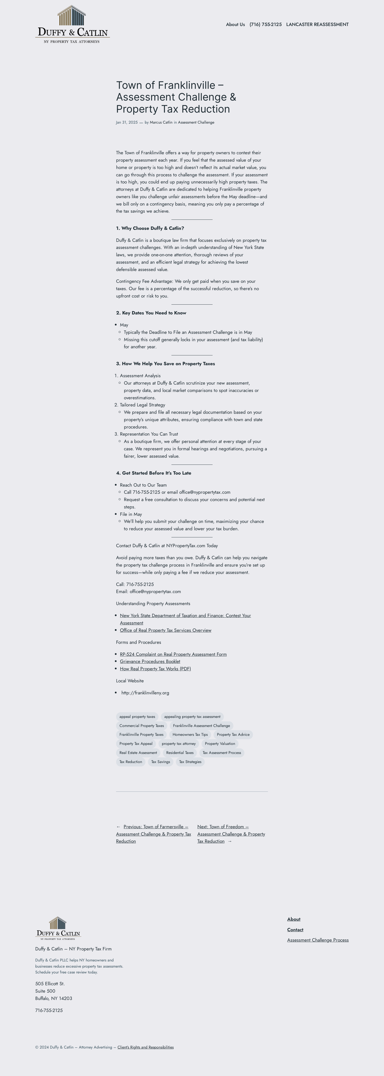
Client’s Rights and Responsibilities (146, 1047)
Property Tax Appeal (136, 743)
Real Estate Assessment (138, 752)
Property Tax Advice (233, 734)
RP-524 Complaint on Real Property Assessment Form (173, 654)
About (293, 919)
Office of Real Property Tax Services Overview (165, 630)
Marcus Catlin (161, 122)
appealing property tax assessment (192, 716)
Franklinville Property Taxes (141, 734)
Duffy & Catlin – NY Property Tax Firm (73, 948)
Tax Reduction (131, 762)
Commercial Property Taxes (142, 725)
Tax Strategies (190, 762)
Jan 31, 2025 (127, 122)
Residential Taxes (179, 752)
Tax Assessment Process (222, 752)
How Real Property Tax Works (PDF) (155, 668)
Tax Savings (160, 762)
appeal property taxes (137, 716)
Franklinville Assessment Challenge (201, 725)
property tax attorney (179, 743)
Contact (295, 929)
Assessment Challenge (196, 122)
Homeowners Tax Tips (190, 734)
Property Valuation (220, 743)
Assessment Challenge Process (318, 939)
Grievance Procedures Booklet (150, 661)
